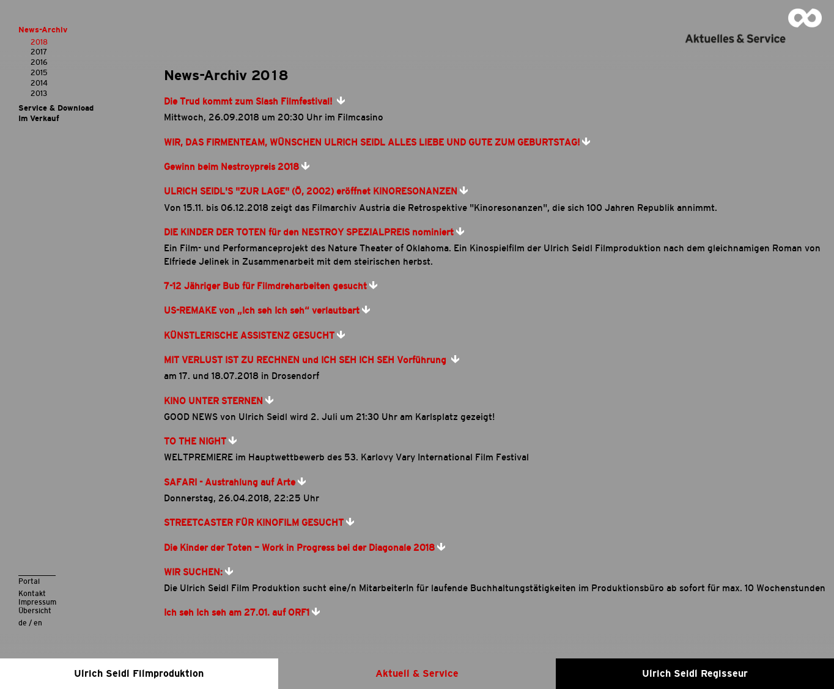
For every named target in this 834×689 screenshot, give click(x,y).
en (38, 623)
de (22, 623)
